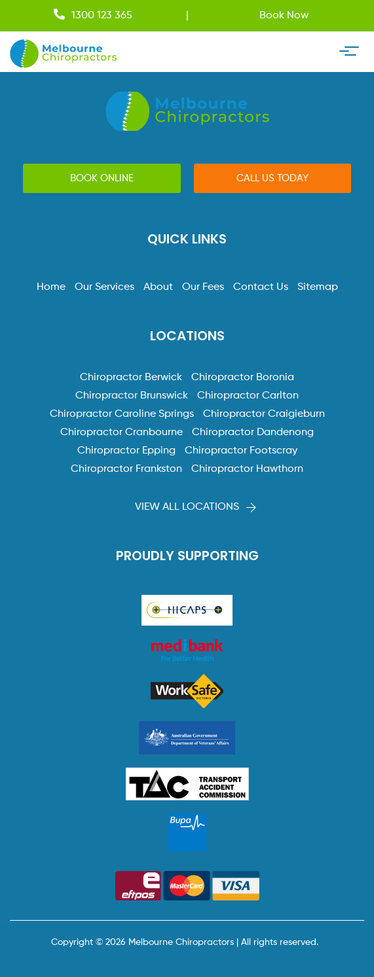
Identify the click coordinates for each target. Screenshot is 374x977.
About (158, 287)
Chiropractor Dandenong (253, 432)
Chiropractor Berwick (131, 377)
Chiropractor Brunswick (131, 396)
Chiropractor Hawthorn (247, 469)
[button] (102, 178)
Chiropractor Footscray (241, 451)
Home (51, 287)
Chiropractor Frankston (126, 469)
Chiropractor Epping (126, 451)
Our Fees (203, 287)
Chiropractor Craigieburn (264, 414)
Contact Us (260, 287)
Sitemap (317, 287)
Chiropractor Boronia (242, 377)
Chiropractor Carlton (248, 396)
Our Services (104, 287)
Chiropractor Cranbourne (121, 432)
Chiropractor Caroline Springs (122, 414)
